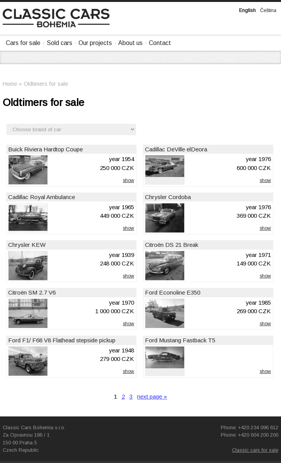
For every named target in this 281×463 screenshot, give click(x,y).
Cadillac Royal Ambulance (41, 197)
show (128, 180)
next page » (152, 396)
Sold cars (59, 43)
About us (130, 43)
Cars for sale (23, 43)
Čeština (268, 10)
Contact (160, 43)
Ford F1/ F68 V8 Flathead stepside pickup (61, 340)
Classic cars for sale (255, 450)
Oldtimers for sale (46, 84)
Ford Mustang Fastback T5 (180, 340)
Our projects (95, 43)
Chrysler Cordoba (168, 197)
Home (10, 84)
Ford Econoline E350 (172, 292)
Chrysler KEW (26, 244)
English (247, 10)
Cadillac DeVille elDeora (176, 149)
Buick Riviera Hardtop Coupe (45, 149)
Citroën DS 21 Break (171, 244)
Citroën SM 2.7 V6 (32, 292)
